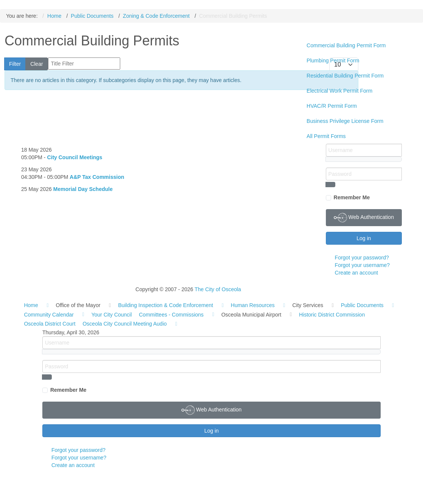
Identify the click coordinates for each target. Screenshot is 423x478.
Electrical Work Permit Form (339, 91)
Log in (363, 238)
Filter (15, 64)
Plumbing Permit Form (333, 60)
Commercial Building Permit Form (346, 45)
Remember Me (352, 197)
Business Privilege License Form (345, 121)
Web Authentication (364, 217)
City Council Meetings (74, 157)
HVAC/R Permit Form (332, 106)
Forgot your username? (362, 265)
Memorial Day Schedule (83, 189)
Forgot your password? (362, 258)
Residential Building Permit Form (345, 76)
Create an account (356, 273)
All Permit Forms (326, 136)
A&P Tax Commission (97, 177)
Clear (36, 64)
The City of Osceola (218, 289)
